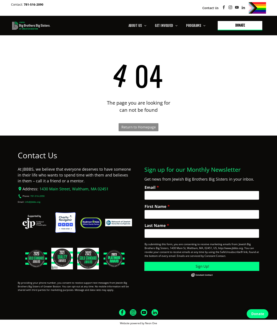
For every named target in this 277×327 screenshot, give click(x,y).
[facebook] (224, 8)
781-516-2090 (33, 4)
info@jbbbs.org (32, 202)
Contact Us (210, 8)
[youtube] (237, 8)
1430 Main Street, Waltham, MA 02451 (73, 188)
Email (150, 187)
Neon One (151, 323)
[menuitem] (137, 25)
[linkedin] (243, 8)
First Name (155, 206)
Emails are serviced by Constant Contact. (201, 256)
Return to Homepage (138, 127)
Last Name (155, 225)
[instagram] (230, 8)
